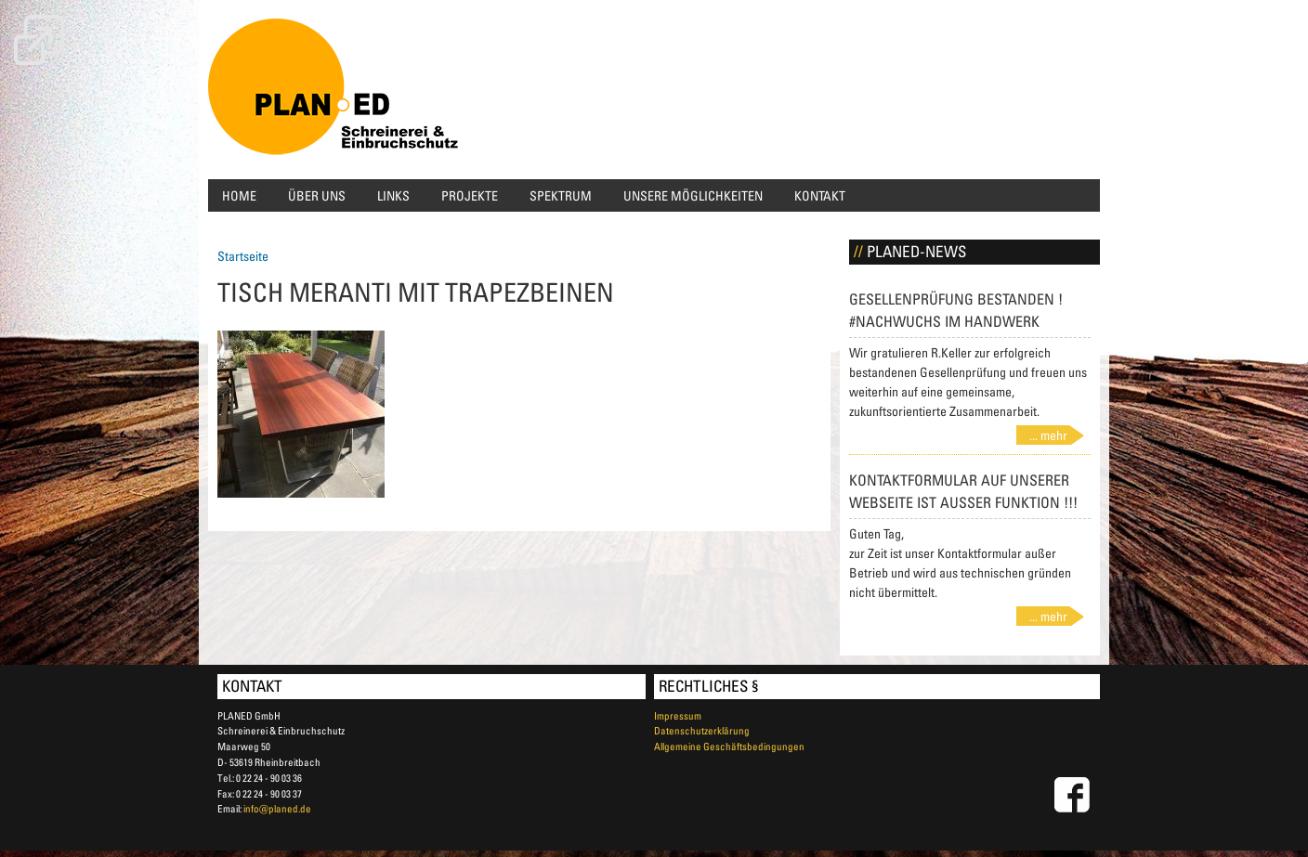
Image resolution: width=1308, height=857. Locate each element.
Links (393, 195)
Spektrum (561, 195)
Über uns (317, 195)
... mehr (1048, 435)
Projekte (469, 195)
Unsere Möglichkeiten (693, 195)
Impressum (677, 715)
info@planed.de (277, 808)
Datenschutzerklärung (702, 730)
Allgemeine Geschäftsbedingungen (729, 746)
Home (239, 195)
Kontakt (819, 195)
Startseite (242, 256)
